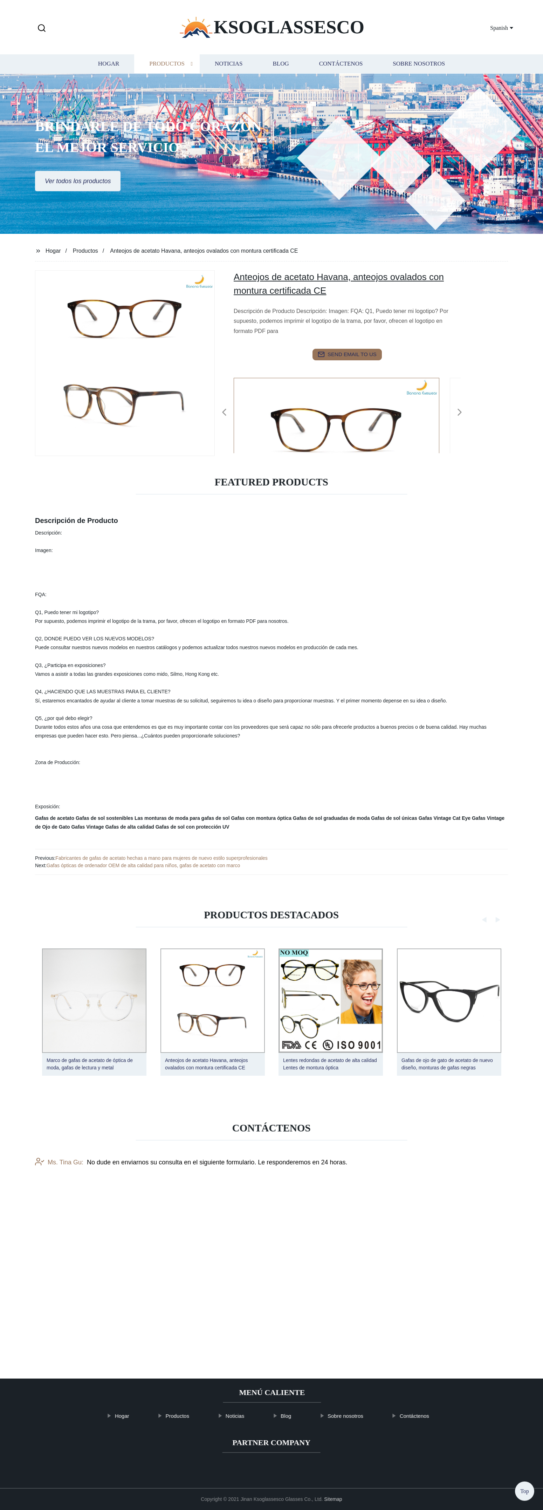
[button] (41, 28)
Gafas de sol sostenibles (104, 818)
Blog (281, 64)
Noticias (228, 64)
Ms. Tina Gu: (59, 1215)
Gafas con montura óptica (261, 818)
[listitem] (271, 409)
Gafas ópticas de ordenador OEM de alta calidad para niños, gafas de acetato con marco (143, 865)
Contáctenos (341, 64)
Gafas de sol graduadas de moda (331, 818)
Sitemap (333, 1499)
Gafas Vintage (87, 827)
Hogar (108, 64)
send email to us (347, 354)
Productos (167, 64)
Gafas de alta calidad (129, 827)
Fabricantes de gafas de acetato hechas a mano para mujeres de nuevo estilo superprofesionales (161, 858)
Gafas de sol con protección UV (192, 827)
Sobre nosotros (419, 64)
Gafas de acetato (54, 818)
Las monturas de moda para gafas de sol (182, 818)
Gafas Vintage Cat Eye (444, 818)
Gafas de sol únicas (394, 818)
